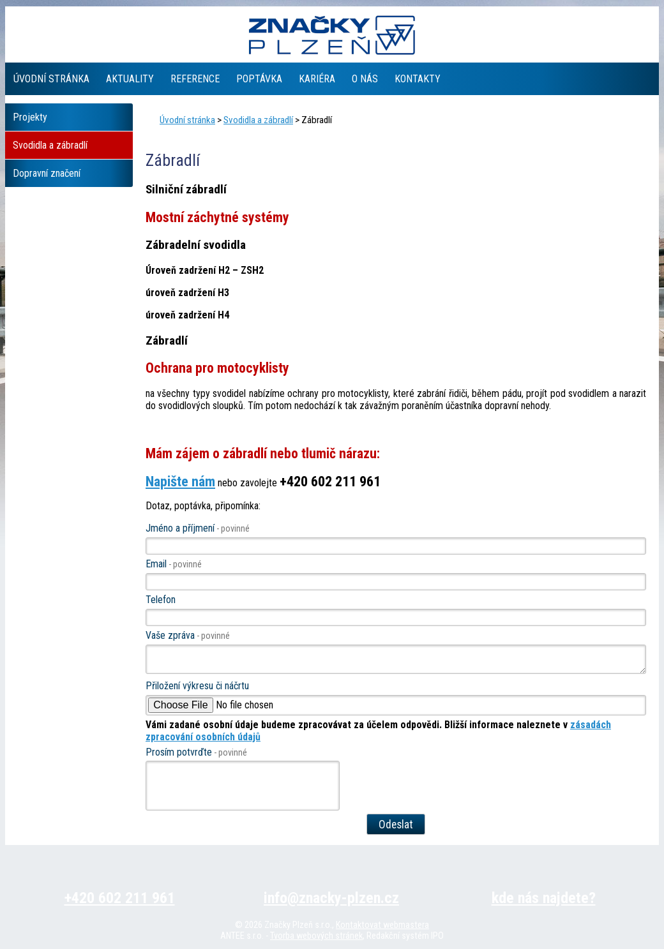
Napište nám (180, 481)
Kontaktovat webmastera (382, 925)
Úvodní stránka (51, 79)
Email (174, 564)
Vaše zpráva (188, 635)
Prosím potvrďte (196, 752)
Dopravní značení (46, 173)
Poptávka (259, 79)
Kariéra (317, 79)
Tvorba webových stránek (316, 935)
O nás (365, 79)
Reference (195, 79)
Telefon (161, 600)
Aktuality (130, 79)
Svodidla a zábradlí (258, 120)
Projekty (30, 117)
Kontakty (418, 79)
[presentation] (243, 789)
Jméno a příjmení (198, 528)
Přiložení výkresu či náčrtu (197, 686)
